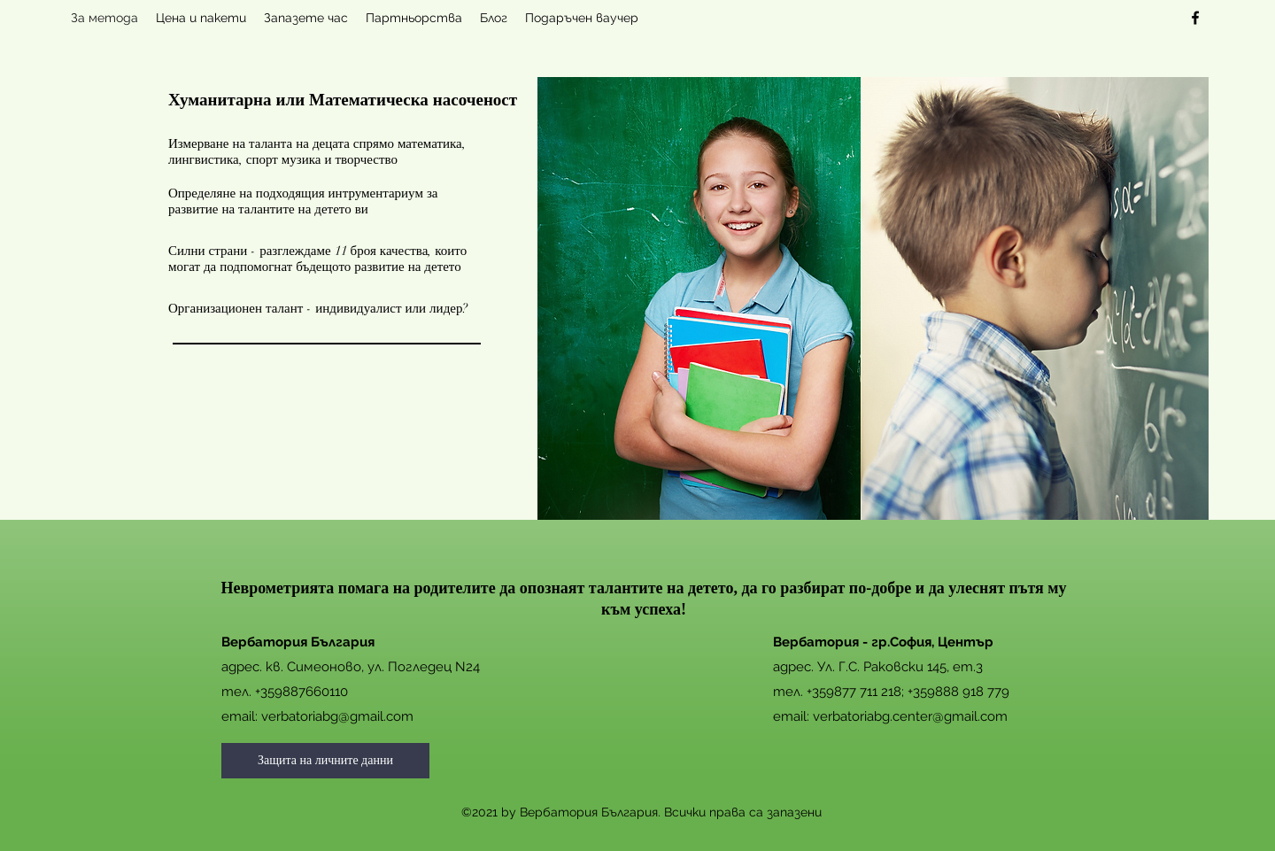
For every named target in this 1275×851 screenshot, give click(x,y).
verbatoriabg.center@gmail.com (910, 716)
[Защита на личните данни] (325, 760)
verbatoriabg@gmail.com (337, 716)
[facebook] (1195, 18)
